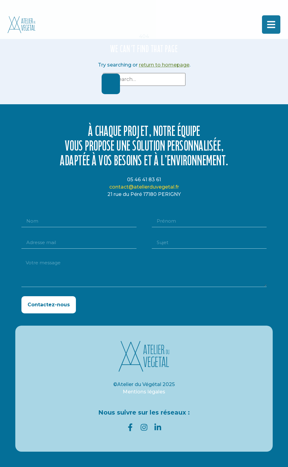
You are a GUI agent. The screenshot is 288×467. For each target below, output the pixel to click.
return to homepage (164, 65)
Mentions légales (144, 392)
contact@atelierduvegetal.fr (144, 187)
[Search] (111, 84)
